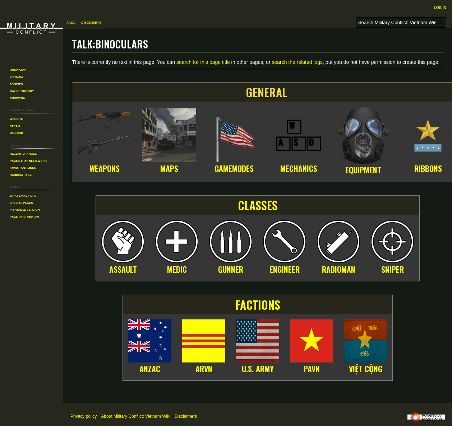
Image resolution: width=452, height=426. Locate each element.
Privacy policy (83, 416)
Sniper (392, 269)
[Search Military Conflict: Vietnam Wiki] (401, 22)
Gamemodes (234, 168)
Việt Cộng (365, 368)
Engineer (284, 269)
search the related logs (297, 62)
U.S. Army (258, 368)
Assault (123, 269)
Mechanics (298, 168)
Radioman (338, 269)
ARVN (203, 368)
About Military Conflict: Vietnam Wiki (135, 416)
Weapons (104, 168)
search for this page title (203, 62)
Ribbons (428, 168)
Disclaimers (186, 416)
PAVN (312, 368)
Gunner (230, 269)
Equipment (363, 169)
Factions (257, 304)
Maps (169, 168)
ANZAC (149, 368)
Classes (258, 205)
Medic (177, 269)
